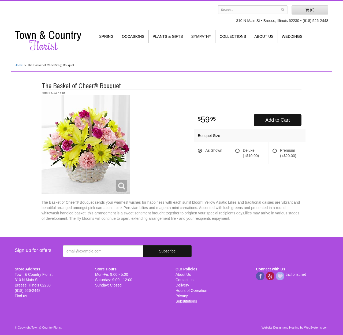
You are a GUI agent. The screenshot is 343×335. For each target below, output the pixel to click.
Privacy (182, 296)
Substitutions (186, 301)
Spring (106, 36)
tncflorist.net (296, 274)
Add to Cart (277, 120)
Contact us (184, 280)
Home (19, 65)
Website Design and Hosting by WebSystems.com (295, 327)
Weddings (292, 36)
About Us (263, 36)
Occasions (133, 36)
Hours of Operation (191, 290)
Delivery (182, 285)
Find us (21, 296)
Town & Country (51, 40)
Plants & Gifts (168, 36)
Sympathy (201, 36)
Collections (232, 36)
